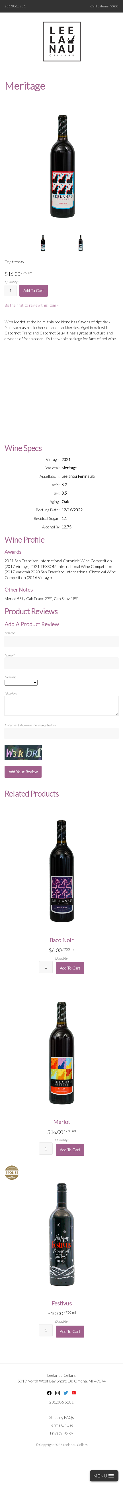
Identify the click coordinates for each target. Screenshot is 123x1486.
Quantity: (11, 282)
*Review (11, 693)
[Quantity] (11, 290)
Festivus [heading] (62, 1303)
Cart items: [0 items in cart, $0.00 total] (104, 6)
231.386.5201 (15, 6)
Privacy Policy (61, 1433)
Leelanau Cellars (61, 1375)
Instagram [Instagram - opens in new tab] (57, 1393)
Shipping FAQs (61, 1417)
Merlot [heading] (61, 1121)
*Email (9, 655)
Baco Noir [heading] (61, 940)
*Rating (10, 677)
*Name (10, 633)
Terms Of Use (61, 1425)
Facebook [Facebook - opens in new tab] (49, 1393)
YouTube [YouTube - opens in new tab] (74, 1393)
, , (62, 1380)
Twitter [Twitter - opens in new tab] (65, 1393)
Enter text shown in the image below (30, 725)
